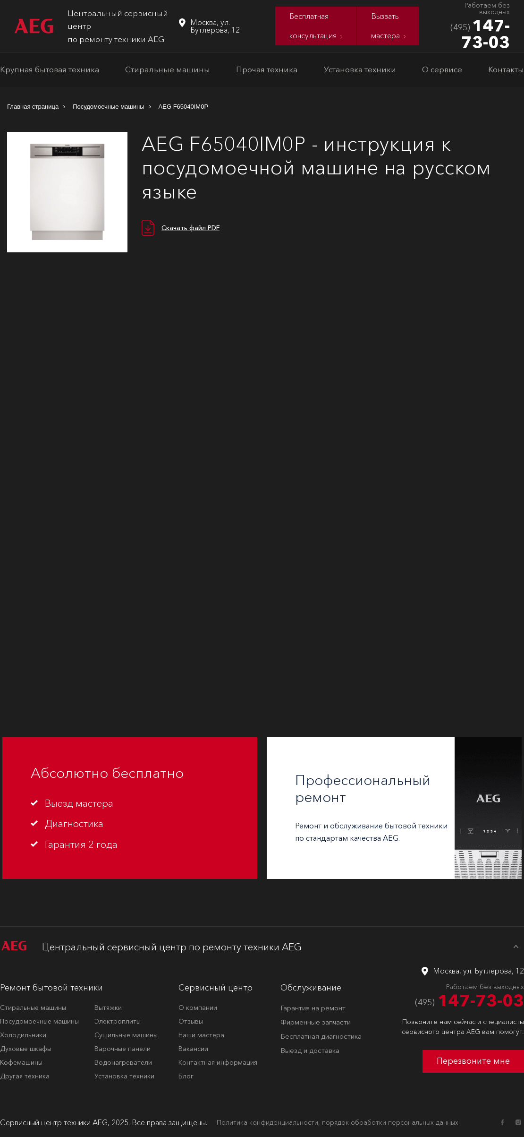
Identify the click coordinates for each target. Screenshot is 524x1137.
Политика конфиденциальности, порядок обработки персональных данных (337, 1122)
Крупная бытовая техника (49, 69)
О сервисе (442, 69)
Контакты (506, 69)
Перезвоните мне (473, 1061)
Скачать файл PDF (190, 228)
